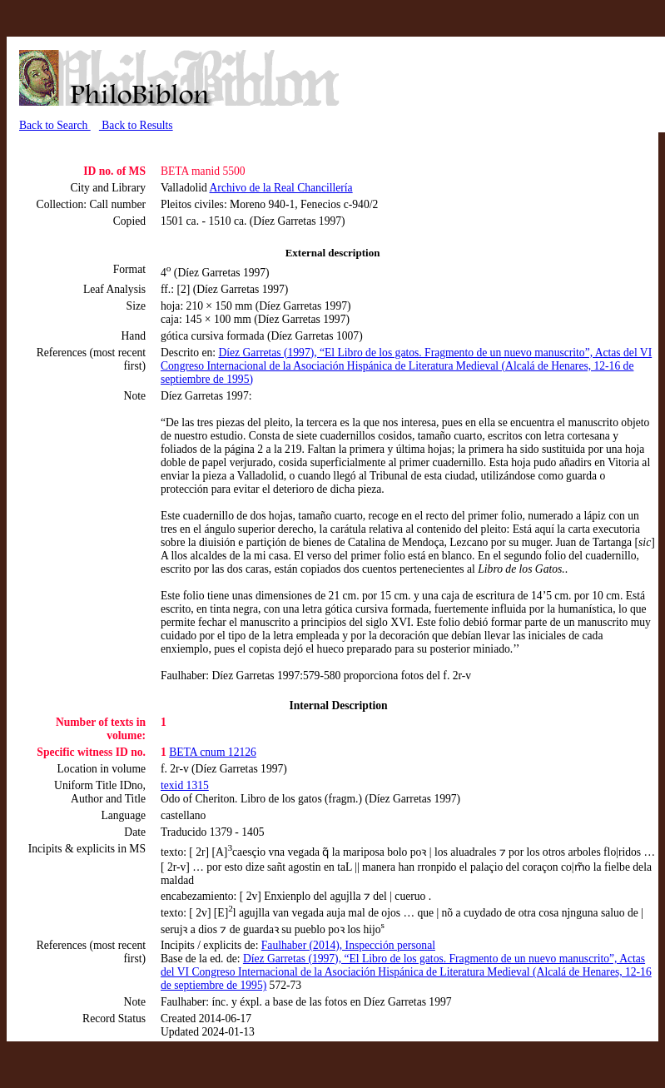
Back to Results (136, 125)
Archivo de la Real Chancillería (281, 187)
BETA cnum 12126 (212, 752)
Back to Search (55, 125)
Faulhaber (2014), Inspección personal (348, 945)
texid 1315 (185, 785)
